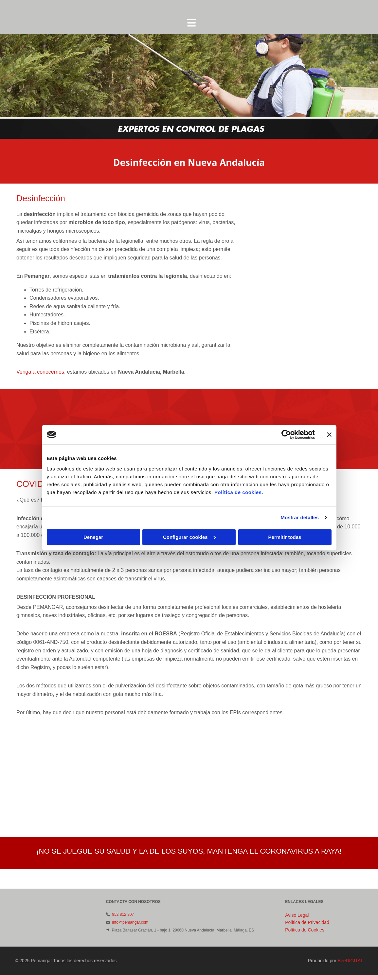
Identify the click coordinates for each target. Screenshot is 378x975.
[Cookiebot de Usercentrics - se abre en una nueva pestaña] (286, 434)
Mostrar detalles (299, 517)
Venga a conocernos (40, 372)
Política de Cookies (304, 929)
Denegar (93, 537)
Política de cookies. (238, 492)
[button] (191, 23)
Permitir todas (284, 537)
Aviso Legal (297, 915)
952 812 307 (123, 914)
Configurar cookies (189, 537)
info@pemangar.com (130, 922)
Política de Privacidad (307, 922)
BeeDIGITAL (350, 960)
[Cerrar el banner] (329, 434)
